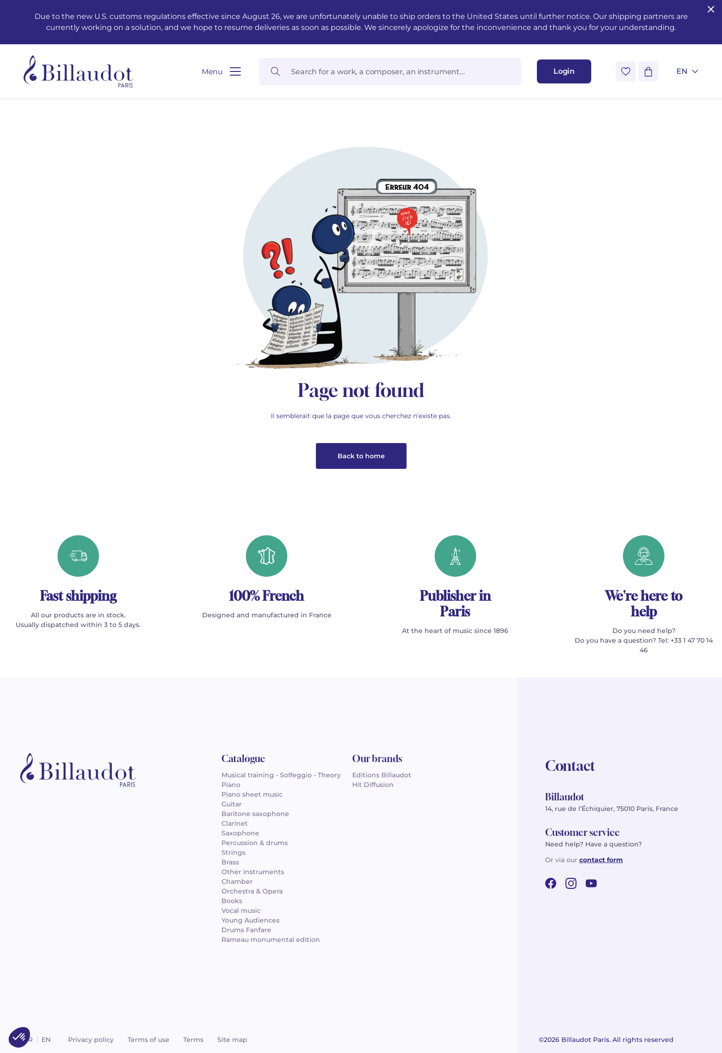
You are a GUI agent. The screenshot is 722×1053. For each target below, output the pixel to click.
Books (231, 901)
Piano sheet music (252, 794)
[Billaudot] (78, 71)
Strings (233, 852)
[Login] (564, 71)
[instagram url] (570, 883)
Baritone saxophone (255, 813)
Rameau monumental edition (270, 939)
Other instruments (252, 872)
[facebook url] (550, 883)
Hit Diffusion (373, 784)
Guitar (231, 804)
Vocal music (241, 910)
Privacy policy (91, 1039)
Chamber (237, 881)
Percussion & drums (254, 842)
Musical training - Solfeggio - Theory (281, 775)
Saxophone (240, 833)
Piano (230, 784)
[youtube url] (591, 883)
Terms (193, 1039)
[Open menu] (221, 71)
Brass (230, 862)
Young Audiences (250, 920)
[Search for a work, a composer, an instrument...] (390, 71)
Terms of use (148, 1039)
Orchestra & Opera (252, 891)
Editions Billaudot (381, 775)
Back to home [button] (361, 456)
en (46, 1039)
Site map (232, 1039)
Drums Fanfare (246, 930)
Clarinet (234, 823)
